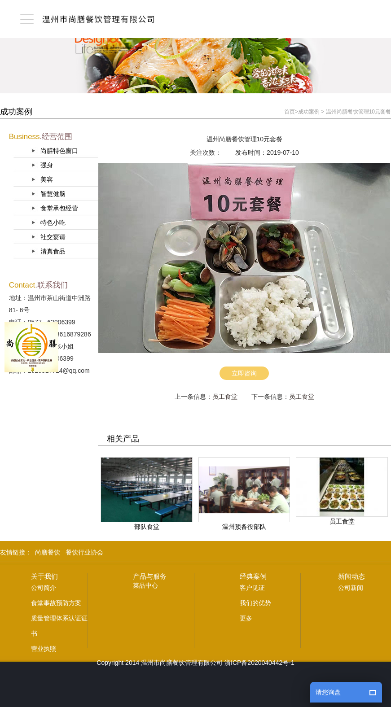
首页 (289, 112)
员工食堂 (224, 396)
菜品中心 (145, 585)
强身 (46, 165)
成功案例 (309, 112)
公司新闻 (350, 587)
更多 (246, 618)
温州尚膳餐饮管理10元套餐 (358, 112)
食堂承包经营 (59, 208)
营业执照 (43, 648)
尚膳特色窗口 (59, 150)
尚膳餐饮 (47, 552)
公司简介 (43, 587)
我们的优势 (255, 603)
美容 (46, 179)
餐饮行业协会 (84, 552)
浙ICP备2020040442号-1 (259, 662)
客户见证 (252, 587)
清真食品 (53, 251)
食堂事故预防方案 (56, 603)
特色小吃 (53, 222)
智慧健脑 (53, 193)
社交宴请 (53, 236)
